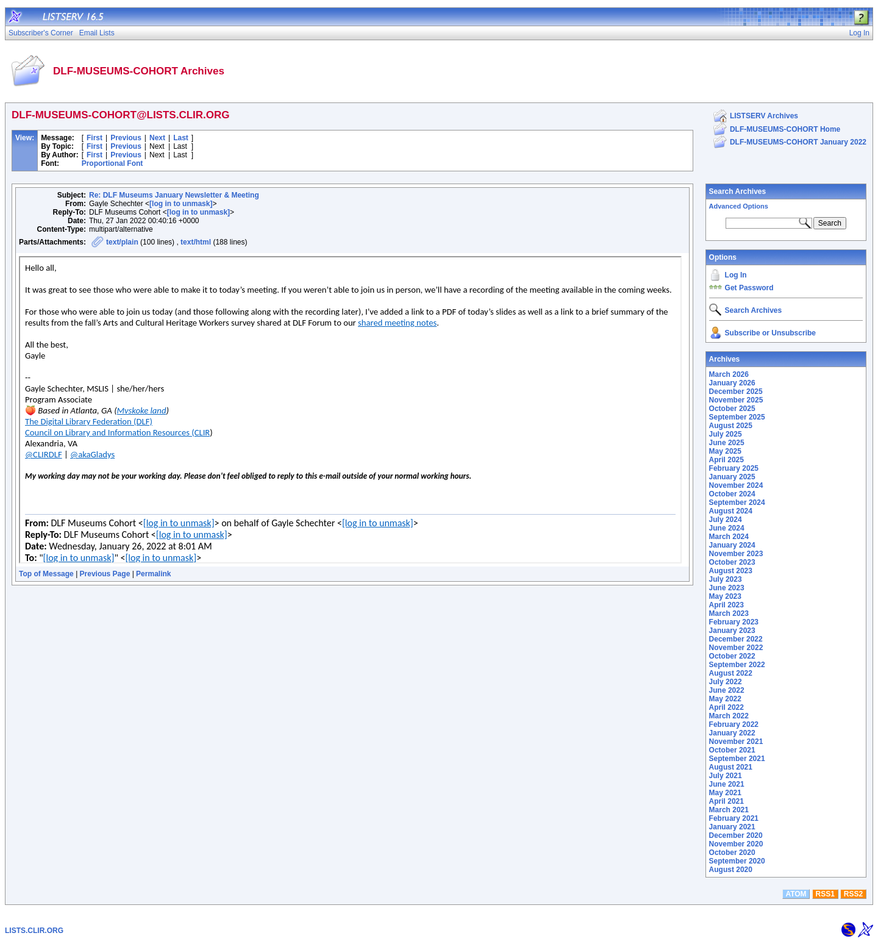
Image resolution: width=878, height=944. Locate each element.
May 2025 (725, 451)
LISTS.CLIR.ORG (34, 930)
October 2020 (732, 852)
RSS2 (853, 894)
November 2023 (736, 553)
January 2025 (732, 477)
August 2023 (730, 571)
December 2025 (736, 391)
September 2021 (737, 758)
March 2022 (729, 716)
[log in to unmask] (180, 203)
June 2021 (726, 784)
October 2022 (732, 656)
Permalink (153, 574)
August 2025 (730, 425)
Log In (736, 275)
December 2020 (736, 835)
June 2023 (726, 588)
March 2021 (729, 810)
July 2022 (725, 682)
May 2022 (725, 699)
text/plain (122, 242)
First (94, 138)
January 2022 (732, 733)
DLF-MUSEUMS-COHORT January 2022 (798, 142)
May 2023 (725, 596)
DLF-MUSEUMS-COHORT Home (785, 129)
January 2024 (732, 545)
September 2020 (737, 861)
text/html (195, 242)
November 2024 (736, 485)
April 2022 (726, 707)
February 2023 (733, 622)
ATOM (795, 894)
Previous (125, 138)
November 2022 (736, 647)
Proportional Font (112, 163)
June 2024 (726, 528)
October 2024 (732, 494)
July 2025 (725, 434)
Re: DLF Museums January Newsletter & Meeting (174, 195)
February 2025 (733, 468)
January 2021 (732, 827)
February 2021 (733, 818)
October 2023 (732, 562)
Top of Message (46, 574)
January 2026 (732, 383)
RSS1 (825, 894)
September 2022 (737, 664)
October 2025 (732, 408)
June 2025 (726, 442)
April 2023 (726, 605)
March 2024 (729, 536)
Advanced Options (738, 206)
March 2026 (729, 374)
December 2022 (736, 639)
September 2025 (737, 417)
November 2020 (736, 844)
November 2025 (736, 400)
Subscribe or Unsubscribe (770, 333)
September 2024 (737, 502)
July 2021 (725, 775)
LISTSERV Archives (764, 116)
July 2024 (725, 519)
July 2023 (725, 579)
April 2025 (726, 460)
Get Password (749, 288)
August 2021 (730, 767)
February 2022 (733, 724)
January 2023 (732, 630)
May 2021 (725, 792)
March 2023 (729, 613)
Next (157, 138)
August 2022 (730, 673)
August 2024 (730, 511)
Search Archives (737, 191)
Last (180, 138)
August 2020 (730, 869)
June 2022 (726, 690)
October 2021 (732, 750)
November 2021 (736, 741)
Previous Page (105, 574)
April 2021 (726, 801)
